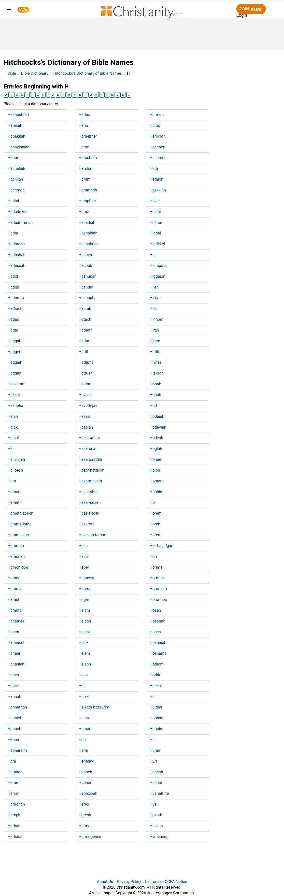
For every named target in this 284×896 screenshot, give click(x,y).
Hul (153, 696)
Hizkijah (157, 373)
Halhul (13, 437)
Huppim (156, 728)
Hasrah (85, 308)
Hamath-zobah (20, 513)
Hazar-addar (89, 437)
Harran (13, 793)
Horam (155, 513)
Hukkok (156, 685)
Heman (85, 728)
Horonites (158, 599)
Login (241, 15)
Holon (155, 470)
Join (251, 9)
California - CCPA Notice (166, 881)
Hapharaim (17, 750)
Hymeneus (159, 836)
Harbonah (16, 804)
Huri (153, 761)
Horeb (155, 524)
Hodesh (156, 437)
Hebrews (86, 578)
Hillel (154, 308)
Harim (84, 125)
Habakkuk (16, 136)
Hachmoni (17, 190)
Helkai (84, 696)
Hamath (15, 502)
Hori (153, 556)
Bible (11, 73)
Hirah (154, 330)
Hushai (156, 782)
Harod (84, 147)
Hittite (155, 351)
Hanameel (17, 621)
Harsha (85, 168)
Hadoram (16, 297)
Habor (13, 157)
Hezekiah (158, 190)
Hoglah (156, 448)
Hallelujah (16, 459)
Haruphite (87, 201)
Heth (154, 168)
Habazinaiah (18, 147)
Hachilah (15, 179)
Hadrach (15, 308)
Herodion (158, 136)
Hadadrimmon (20, 222)
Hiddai (155, 233)
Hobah (155, 394)
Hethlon (156, 179)
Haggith (14, 373)
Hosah (155, 610)
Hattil (83, 351)
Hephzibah (88, 793)
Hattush (85, 373)
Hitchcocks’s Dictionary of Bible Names (87, 73)
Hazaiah (86, 427)
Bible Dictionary (34, 73)
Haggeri (14, 351)
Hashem (86, 254)
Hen (82, 739)
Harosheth (88, 157)
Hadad (13, 201)
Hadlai (13, 287)
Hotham (157, 664)
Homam (157, 481)
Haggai (14, 341)
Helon (84, 718)
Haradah (15, 772)
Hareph (14, 815)
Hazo (83, 545)
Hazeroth (87, 524)
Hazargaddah (90, 459)
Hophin (156, 492)
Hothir (155, 675)
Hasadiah (87, 222)
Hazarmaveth (90, 481)
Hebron (85, 588)
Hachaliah (16, 168)
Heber (84, 567)
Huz (153, 804)
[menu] (9, 10)
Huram (155, 750)
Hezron (156, 222)
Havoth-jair (88, 405)
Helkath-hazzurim (94, 707)
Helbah (85, 621)
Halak (13, 427)
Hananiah (16, 664)
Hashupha (88, 297)
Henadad (86, 761)
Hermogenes (90, 836)
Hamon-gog (18, 567)
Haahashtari (18, 114)
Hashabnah (89, 244)
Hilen (154, 287)
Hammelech (18, 535)
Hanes (13, 675)
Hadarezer (17, 244)
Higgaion (157, 276)
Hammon (16, 545)
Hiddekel (157, 244)
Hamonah (16, 556)
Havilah (85, 394)
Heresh (85, 815)
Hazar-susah (89, 502)
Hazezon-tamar (92, 535)
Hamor (14, 578)
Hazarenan (88, 448)
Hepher (85, 782)
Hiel (153, 254)
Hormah (157, 578)
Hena (83, 750)
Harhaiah (15, 836)
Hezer (155, 201)
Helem (84, 653)
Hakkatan (16, 384)
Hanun (13, 739)
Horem (155, 535)
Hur (153, 739)
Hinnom (156, 319)
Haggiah (15, 362)
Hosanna (157, 621)
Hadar (13, 233)
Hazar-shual (89, 492)
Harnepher (88, 136)
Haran (13, 782)
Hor (153, 502)
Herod (155, 125)
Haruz (84, 211)
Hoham (156, 459)
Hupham (157, 718)
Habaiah (15, 125)
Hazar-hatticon (91, 470)
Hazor (84, 556)
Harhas (14, 826)
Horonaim (158, 588)
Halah (13, 416)
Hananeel (16, 642)
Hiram (155, 341)
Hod (153, 405)
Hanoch (14, 728)
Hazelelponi (89, 513)
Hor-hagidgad (161, 545)
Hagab (13, 319)
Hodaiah (157, 416)
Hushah (156, 772)
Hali (11, 448)
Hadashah (16, 254)
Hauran (85, 384)
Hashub (85, 265)
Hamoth (15, 588)
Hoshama (158, 653)
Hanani (14, 653)
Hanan (13, 632)
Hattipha (86, 362)
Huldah (156, 707)
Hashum (86, 287)
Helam (84, 610)
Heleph (85, 664)
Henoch (85, 772)
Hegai (84, 599)
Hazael (85, 416)
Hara (12, 761)
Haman (14, 492)
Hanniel (14, 718)
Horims (156, 567)
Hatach (85, 319)
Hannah (14, 696)
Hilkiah (156, 297)
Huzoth (156, 815)
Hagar (13, 330)
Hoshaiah (158, 642)
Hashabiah (88, 233)
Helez (83, 675)
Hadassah (16, 265)
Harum (84, 179)
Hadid (13, 276)
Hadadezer (17, 211)
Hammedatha (19, 524)
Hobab (155, 384)
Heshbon (157, 147)
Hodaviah (158, 427)
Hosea (155, 632)
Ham (12, 481)
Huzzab (156, 826)
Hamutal (15, 610)
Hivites (156, 362)
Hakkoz (14, 394)
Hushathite (159, 793)
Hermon (157, 114)
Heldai (84, 632)
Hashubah (88, 276)
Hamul (13, 599)
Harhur (85, 114)
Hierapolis (158, 265)
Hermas (85, 826)
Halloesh (15, 470)
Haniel (13, 685)
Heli (82, 685)
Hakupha (15, 405)
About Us (105, 881)
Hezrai (155, 211)
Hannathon (17, 707)
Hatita (84, 341)
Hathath (86, 330)
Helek (83, 642)
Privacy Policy (129, 881)
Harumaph (88, 190)
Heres (84, 804)
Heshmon (158, 157)
